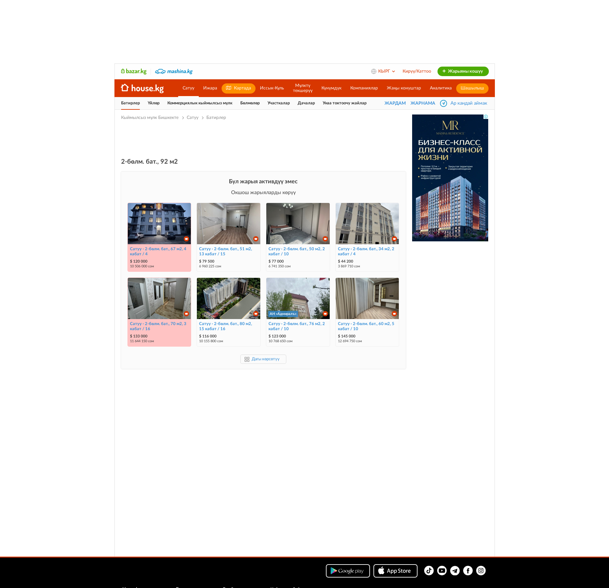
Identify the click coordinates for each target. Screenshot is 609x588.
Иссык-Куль (272, 88)
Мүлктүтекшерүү (303, 88)
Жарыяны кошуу (462, 71)
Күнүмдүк (331, 88)
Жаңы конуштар (404, 88)
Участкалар (279, 103)
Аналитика (441, 88)
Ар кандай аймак (468, 103)
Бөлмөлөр (250, 103)
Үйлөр (153, 103)
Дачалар (306, 103)
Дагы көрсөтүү (266, 359)
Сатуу (188, 88)
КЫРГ (387, 71)
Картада (238, 88)
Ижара (210, 88)
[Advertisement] (263, 138)
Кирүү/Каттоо (417, 71)
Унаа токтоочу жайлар (344, 103)
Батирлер (130, 103)
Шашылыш (472, 88)
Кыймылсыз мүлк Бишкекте (150, 117)
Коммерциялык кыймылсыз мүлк (199, 103)
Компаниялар (364, 88)
